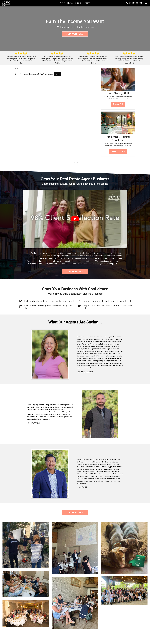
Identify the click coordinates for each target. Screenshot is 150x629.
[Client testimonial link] (50, 354)
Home (57, 74)
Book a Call (118, 104)
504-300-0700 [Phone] (134, 3)
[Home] (5, 3)
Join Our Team (75, 34)
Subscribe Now (118, 151)
